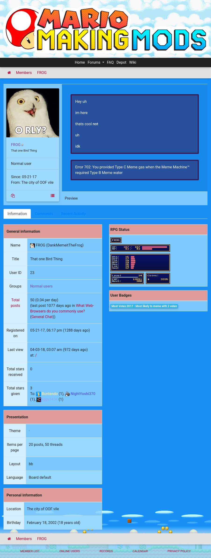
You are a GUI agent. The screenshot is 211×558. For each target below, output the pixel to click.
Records (106, 551)
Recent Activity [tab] (73, 213)
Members (24, 72)
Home (80, 62)
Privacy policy (179, 551)
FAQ (110, 62)
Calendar (140, 551)
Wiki (132, 62)
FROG (42, 72)
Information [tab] (17, 213)
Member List (30, 551)
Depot (121, 62)
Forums (94, 62)
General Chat (42, 317)
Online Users (69, 551)
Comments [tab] (44, 213)
